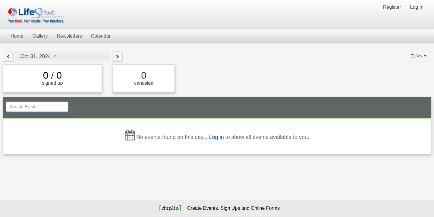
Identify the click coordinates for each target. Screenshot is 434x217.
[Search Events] (37, 107)
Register (392, 7)
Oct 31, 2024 (38, 56)
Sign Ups (230, 208)
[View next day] (117, 57)
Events (210, 208)
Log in (216, 137)
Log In (416, 7)
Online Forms (265, 208)
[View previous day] (8, 57)
